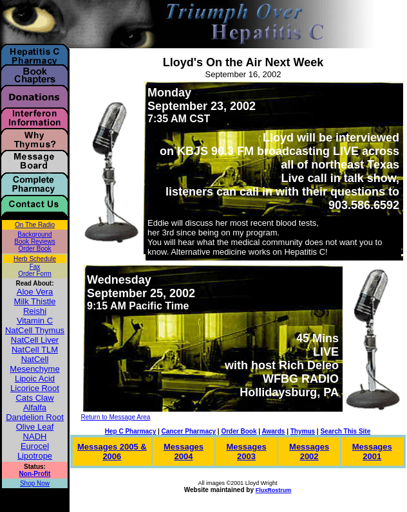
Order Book (34, 248)
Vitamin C (35, 320)
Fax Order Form (35, 270)
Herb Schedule (35, 258)
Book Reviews (34, 241)
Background (34, 234)
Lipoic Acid (35, 378)
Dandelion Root (35, 417)
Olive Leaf (35, 427)
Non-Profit (35, 473)
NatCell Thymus (34, 330)
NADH (35, 436)
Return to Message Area (116, 417)
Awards (273, 431)
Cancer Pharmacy (189, 431)
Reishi (34, 311)
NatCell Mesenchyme (34, 364)
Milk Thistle (35, 301)
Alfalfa (34, 407)
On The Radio (35, 224)
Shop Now (35, 483)
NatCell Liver (35, 340)
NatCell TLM (35, 349)
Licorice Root (34, 388)
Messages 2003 (246, 451)
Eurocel (35, 446)
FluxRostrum (274, 490)
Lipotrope (34, 456)
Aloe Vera (35, 292)
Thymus (302, 431)
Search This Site (345, 431)
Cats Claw (34, 398)
